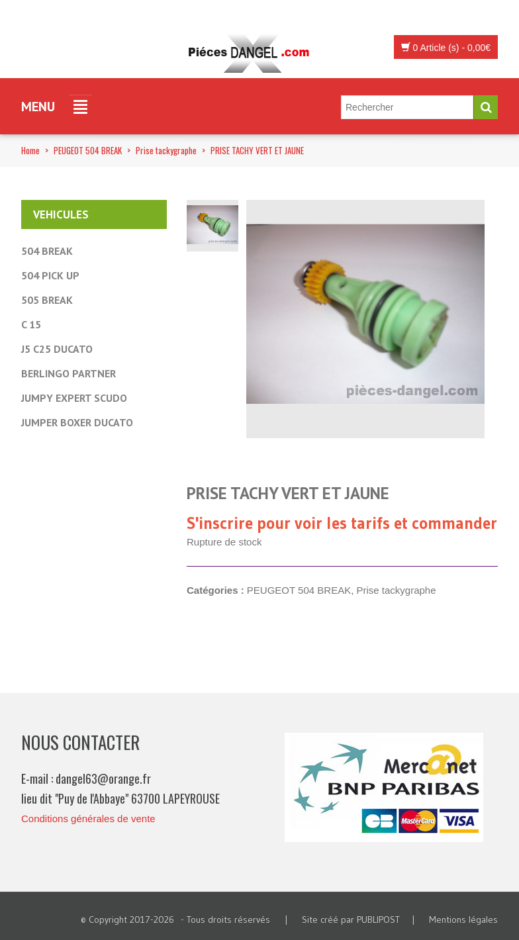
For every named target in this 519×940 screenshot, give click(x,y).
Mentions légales (463, 919)
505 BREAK (47, 299)
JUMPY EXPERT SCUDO (74, 397)
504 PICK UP (50, 275)
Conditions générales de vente (88, 818)
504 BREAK (47, 251)
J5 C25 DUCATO (57, 348)
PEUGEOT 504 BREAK (88, 150)
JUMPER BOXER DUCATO (77, 422)
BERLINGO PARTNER (68, 373)
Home (30, 150)
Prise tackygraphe (166, 150)
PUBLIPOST (378, 919)
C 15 (31, 324)
